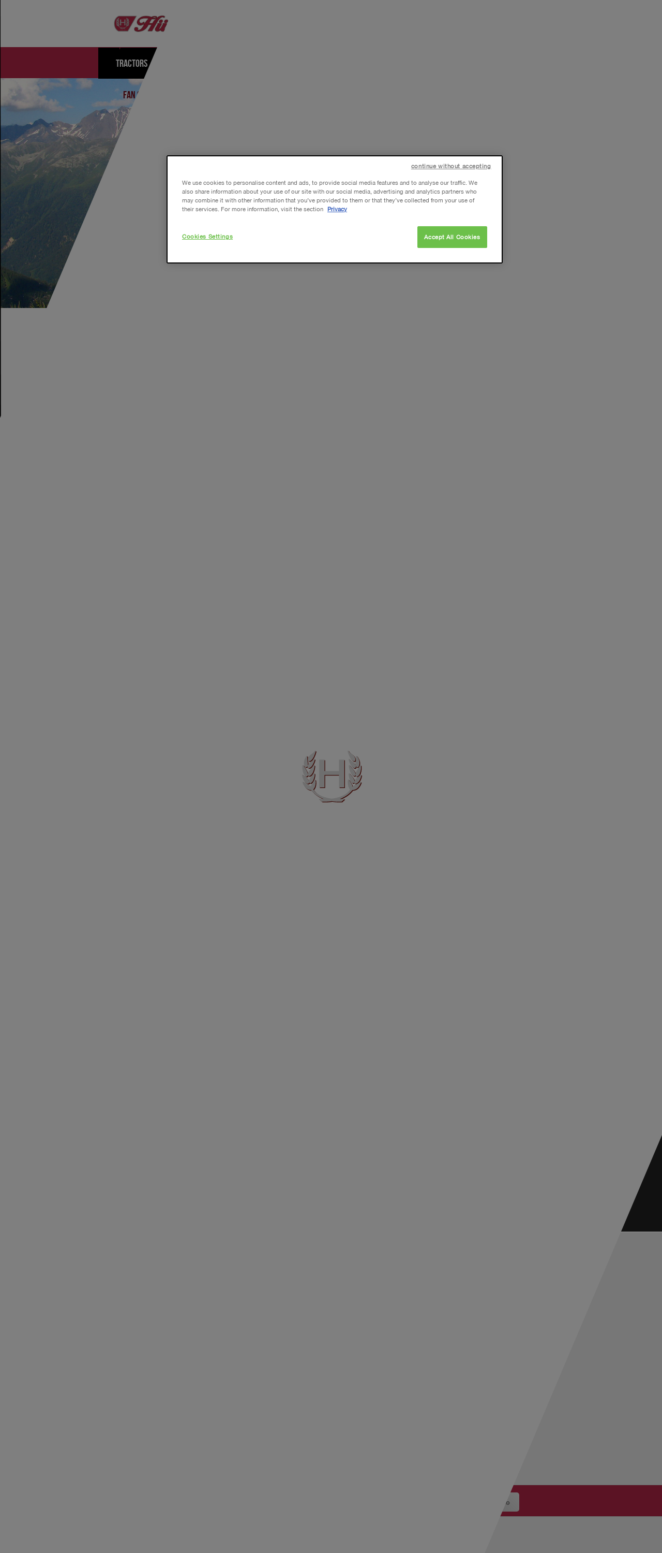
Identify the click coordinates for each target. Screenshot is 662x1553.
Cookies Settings (207, 236)
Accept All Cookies (452, 236)
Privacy (337, 209)
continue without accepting (451, 166)
